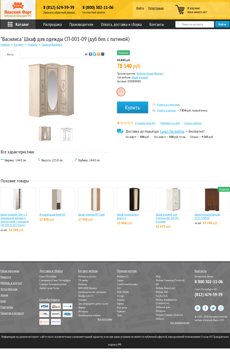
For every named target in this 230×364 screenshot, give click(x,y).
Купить (132, 107)
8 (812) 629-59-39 (58, 7)
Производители (81, 24)
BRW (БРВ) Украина (87, 288)
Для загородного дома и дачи (93, 303)
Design (120, 296)
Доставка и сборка (51, 271)
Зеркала (82, 299)
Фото (10, 54)
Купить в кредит (166, 110)
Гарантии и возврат (12, 313)
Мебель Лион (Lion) (165, 288)
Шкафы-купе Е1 (86, 296)
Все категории (105, 319)
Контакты (156, 24)
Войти (140, 8)
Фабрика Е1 (122, 276)
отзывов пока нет (145, 123)
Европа (120, 303)
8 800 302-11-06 (209, 282)
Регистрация (156, 8)
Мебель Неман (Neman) (150, 73)
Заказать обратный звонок (59, 12)
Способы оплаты (49, 299)
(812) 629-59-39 (208, 294)
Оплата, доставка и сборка (121, 24)
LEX (119, 288)
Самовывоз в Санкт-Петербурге (55, 280)
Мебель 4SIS (162, 292)
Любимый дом (163, 307)
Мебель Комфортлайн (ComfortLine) (166, 301)
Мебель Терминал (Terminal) (170, 280)
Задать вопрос (193, 123)
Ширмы (81, 307)
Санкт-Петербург (172, 131)
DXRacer (160, 318)
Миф (158, 276)
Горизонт (121, 311)
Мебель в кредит (11, 283)
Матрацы (82, 284)
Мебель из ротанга (87, 276)
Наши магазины (10, 271)
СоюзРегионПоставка (127, 284)
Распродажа (52, 24)
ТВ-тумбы (83, 280)
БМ (157, 284)
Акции (4, 295)
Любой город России (49, 288)
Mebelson (161, 311)
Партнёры (7, 307)
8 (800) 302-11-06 (97, 7)
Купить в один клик (168, 104)
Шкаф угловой (140, 77)
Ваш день (122, 307)
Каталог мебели (88, 271)
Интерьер (83, 311)
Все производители (179, 322)
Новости (6, 277)
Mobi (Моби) (123, 292)
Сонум (120, 280)
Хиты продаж (9, 289)
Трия (119, 315)
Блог (3, 301)
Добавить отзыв (170, 123)
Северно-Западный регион (52, 284)
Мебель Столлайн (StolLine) (169, 315)
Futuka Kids (162, 296)
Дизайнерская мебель (89, 315)
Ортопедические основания (92, 292)
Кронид (121, 299)
